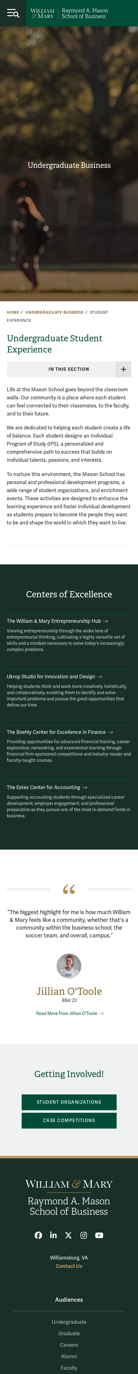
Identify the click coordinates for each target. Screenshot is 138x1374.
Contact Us (69, 1266)
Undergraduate (69, 1322)
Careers (69, 1345)
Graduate (69, 1334)
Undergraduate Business (69, 165)
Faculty (69, 1368)
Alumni (69, 1357)
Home (13, 312)
